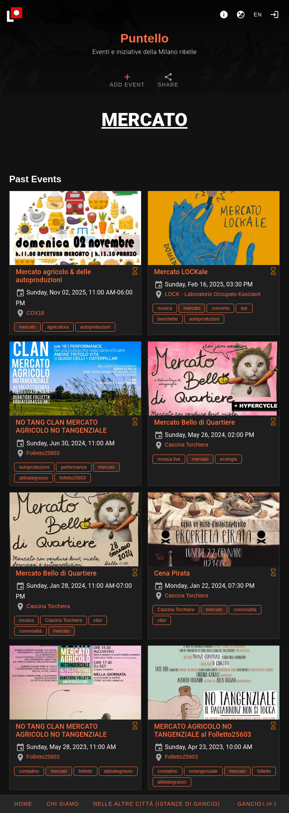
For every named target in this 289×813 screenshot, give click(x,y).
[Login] (274, 14)
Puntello (144, 38)
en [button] (258, 14)
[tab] (127, 81)
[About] (223, 14)
